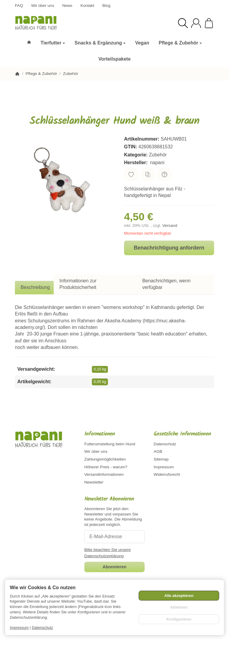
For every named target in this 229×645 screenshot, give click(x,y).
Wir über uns (42, 5)
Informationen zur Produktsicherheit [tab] (78, 284)
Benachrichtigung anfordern (169, 248)
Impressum (19, 627)
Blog (106, 5)
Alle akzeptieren (178, 595)
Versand (169, 225)
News (67, 5)
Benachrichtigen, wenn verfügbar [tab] (166, 284)
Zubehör (158, 154)
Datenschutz (42, 627)
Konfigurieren (178, 619)
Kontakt (87, 5)
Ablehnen (179, 607)
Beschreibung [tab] (35, 287)
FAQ (19, 5)
